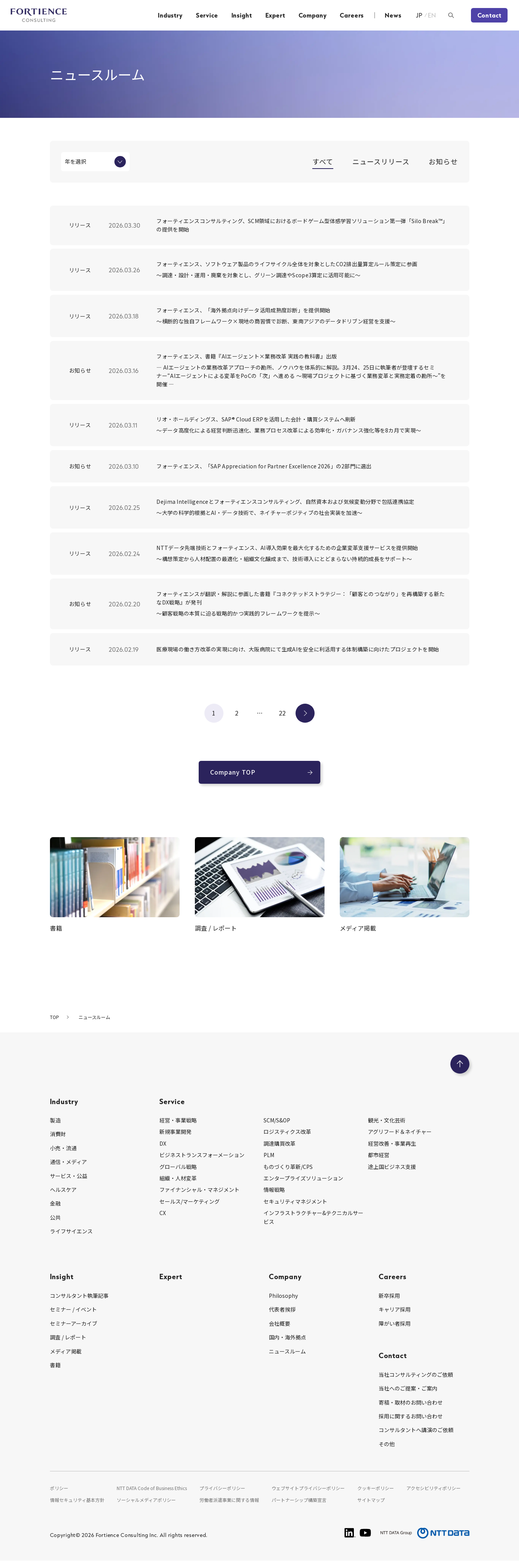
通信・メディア (68, 1162)
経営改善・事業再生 (392, 1143)
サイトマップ (371, 1500)
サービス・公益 (68, 1176)
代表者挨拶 (282, 1309)
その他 (387, 1444)
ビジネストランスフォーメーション (201, 1155)
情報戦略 (274, 1189)
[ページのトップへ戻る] (459, 1064)
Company (313, 15)
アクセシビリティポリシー (434, 1488)
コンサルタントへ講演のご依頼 (416, 1430)
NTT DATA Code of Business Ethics (152, 1488)
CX (162, 1213)
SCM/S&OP (277, 1120)
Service (207, 15)
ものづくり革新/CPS (288, 1166)
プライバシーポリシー (222, 1488)
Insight (241, 15)
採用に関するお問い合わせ (411, 1416)
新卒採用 (389, 1295)
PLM (269, 1155)
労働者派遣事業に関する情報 (229, 1500)
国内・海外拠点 (287, 1337)
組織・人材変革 (178, 1178)
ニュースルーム (287, 1351)
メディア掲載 (66, 1351)
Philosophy (283, 1295)
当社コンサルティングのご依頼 (416, 1374)
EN (432, 15)
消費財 (58, 1134)
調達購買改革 (280, 1143)
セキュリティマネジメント (295, 1201)
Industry (170, 15)
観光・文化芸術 (386, 1120)
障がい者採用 (395, 1323)
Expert (275, 15)
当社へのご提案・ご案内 (408, 1388)
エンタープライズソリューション (303, 1178)
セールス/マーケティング (189, 1201)
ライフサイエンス (71, 1231)
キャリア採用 (395, 1309)
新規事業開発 (175, 1131)
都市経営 (378, 1155)
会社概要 (279, 1323)
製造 (55, 1120)
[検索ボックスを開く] (451, 15)
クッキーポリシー (375, 1488)
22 (282, 712)
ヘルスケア (63, 1189)
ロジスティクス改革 (287, 1131)
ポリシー (59, 1488)
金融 (55, 1203)
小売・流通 (63, 1148)
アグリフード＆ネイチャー (400, 1131)
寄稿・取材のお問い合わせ (411, 1402)
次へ (305, 712)
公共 (55, 1217)
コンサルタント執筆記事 (79, 1295)
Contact (489, 15)
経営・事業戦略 (178, 1120)
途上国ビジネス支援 (392, 1166)
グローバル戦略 (178, 1166)
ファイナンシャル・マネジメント (199, 1189)
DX (162, 1143)
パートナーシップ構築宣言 (299, 1500)
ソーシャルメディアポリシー (146, 1500)
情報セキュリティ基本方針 (77, 1500)
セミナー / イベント (73, 1309)
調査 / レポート (68, 1337)
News (393, 15)
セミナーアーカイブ (73, 1323)
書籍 (55, 1365)
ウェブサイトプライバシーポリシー (308, 1488)
